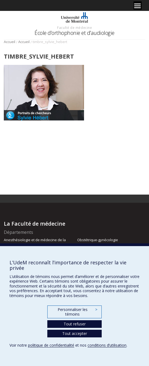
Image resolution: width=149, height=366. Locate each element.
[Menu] (138, 5)
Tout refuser (75, 323)
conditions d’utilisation (107, 345)
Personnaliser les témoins (77, 312)
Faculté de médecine (74, 27)
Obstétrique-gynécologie (97, 239)
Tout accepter (74, 333)
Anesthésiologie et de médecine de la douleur (35, 242)
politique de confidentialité (51, 345)
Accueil (9, 41)
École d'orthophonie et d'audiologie (74, 33)
